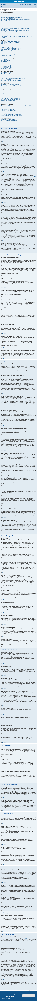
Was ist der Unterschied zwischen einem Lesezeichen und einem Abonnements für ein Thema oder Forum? (18, 106)
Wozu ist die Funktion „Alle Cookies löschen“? (9, 23)
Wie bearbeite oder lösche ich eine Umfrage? (9, 47)
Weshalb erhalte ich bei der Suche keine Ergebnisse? (10, 98)
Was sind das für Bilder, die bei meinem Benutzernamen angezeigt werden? (15, 32)
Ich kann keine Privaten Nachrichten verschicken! (10, 84)
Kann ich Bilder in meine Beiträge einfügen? (9, 62)
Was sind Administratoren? (6, 72)
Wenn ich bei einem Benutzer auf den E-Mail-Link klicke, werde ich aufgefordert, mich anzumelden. (16, 37)
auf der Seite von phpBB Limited (17, 941)
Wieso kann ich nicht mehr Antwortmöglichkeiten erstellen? (11, 46)
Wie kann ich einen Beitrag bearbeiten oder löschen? (10, 42)
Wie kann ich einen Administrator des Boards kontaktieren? (12, 124)
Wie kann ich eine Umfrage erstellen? (8, 44)
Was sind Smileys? (4, 61)
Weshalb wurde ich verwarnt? (6, 50)
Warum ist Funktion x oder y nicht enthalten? (9, 120)
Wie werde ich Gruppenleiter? (6, 77)
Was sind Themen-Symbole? (6, 68)
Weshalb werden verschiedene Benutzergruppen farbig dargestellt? (13, 78)
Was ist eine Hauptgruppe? (6, 79)
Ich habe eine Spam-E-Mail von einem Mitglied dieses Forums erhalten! (14, 86)
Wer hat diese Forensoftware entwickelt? (8, 119)
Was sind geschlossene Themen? (7, 67)
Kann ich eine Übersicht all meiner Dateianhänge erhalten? (11, 115)
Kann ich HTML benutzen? (6, 60)
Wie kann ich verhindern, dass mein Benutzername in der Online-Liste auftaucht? (16, 28)
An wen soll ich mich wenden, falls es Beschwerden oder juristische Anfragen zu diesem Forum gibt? (18, 122)
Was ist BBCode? (4, 59)
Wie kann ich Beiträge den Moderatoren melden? (10, 51)
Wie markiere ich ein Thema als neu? (7, 55)
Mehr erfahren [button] (6, 998)
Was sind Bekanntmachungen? (6, 65)
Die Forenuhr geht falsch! (5, 29)
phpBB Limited (23, 306)
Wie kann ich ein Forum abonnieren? (7, 109)
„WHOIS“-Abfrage (24, 962)
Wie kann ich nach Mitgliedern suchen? (8, 100)
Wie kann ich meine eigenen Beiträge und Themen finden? (11, 101)
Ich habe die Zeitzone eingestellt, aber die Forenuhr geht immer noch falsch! (15, 30)
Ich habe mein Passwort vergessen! (7, 20)
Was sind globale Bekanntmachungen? (8, 63)
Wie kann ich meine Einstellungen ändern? (9, 27)
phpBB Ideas (24, 951)
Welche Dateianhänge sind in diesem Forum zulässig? (11, 114)
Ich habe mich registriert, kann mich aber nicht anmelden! (11, 17)
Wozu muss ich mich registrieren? (7, 13)
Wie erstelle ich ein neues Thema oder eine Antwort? (10, 41)
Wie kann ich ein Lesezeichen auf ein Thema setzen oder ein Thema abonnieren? (16, 108)
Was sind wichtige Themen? (6, 66)
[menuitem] (4, 4)
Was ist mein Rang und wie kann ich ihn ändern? (10, 35)
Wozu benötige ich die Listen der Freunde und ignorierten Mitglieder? (13, 90)
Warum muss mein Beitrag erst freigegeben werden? (10, 54)
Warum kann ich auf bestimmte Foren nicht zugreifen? (11, 48)
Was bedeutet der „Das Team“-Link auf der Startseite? (11, 80)
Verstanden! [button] (28, 996)
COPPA (34, 176)
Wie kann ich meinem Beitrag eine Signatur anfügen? (10, 43)
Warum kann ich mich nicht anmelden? (8, 18)
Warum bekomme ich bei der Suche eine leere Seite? (10, 99)
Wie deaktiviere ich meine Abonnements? (8, 110)
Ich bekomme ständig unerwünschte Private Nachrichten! (11, 85)
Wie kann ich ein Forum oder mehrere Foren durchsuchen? (12, 97)
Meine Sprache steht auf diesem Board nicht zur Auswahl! (11, 31)
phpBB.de (32, 306)
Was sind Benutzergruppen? (6, 74)
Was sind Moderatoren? (5, 73)
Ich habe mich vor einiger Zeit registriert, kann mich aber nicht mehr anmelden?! (15, 19)
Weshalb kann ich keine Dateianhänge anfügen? (10, 49)
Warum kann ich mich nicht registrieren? (8, 16)
